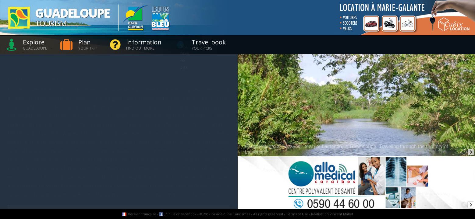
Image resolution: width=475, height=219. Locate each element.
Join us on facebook (181, 214)
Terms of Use (297, 214)
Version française (142, 214)
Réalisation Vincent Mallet (332, 214)
